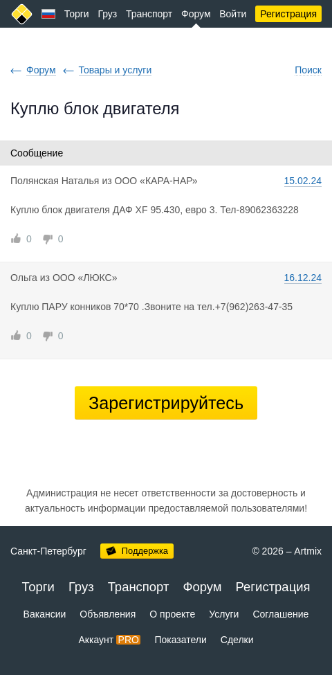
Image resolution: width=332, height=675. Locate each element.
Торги (76, 13)
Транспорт (149, 13)
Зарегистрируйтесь (166, 403)
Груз (107, 13)
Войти (232, 13)
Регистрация (288, 13)
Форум (196, 13)
